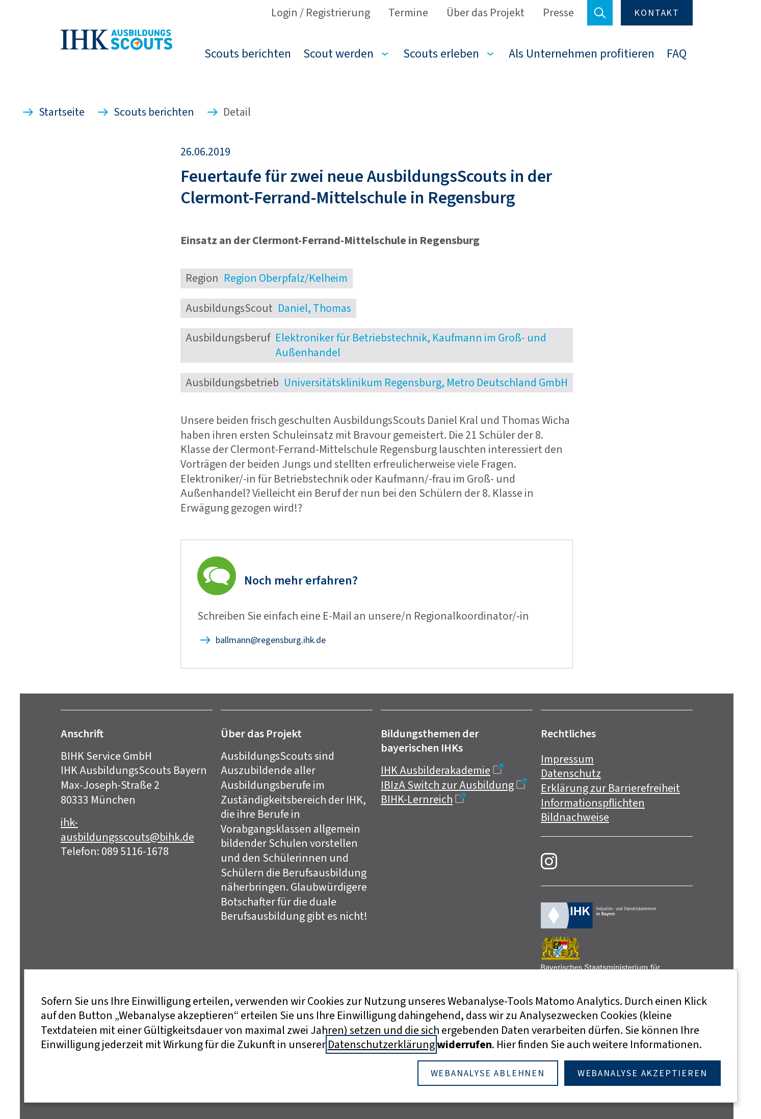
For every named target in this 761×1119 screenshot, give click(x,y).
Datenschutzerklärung (381, 1044)
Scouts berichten (247, 53)
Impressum (567, 759)
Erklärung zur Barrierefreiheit (610, 788)
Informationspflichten (593, 802)
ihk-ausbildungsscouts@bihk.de (127, 829)
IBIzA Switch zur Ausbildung (447, 785)
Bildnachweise (575, 817)
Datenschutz (571, 773)
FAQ (677, 53)
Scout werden (338, 53)
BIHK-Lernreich (417, 799)
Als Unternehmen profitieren (581, 53)
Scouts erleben (441, 53)
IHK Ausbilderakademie (435, 770)
